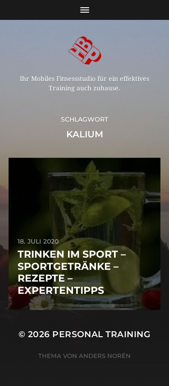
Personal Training (101, 334)
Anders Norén (105, 355)
